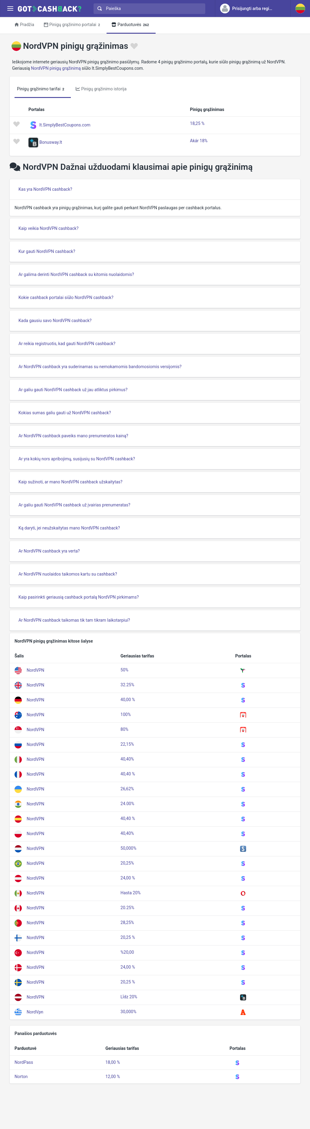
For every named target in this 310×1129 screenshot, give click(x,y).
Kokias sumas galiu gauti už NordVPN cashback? (64, 412)
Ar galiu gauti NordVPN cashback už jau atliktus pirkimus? (72, 389)
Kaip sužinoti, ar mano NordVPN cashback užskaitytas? (70, 481)
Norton (21, 1076)
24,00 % (127, 877)
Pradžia (24, 24)
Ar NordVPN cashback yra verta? (49, 551)
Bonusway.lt (50, 141)
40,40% (127, 759)
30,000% (128, 1011)
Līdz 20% (128, 996)
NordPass (24, 1062)
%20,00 (127, 952)
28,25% (127, 922)
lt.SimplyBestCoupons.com (64, 124)
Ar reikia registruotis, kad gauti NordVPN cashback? (66, 343)
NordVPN (35, 670)
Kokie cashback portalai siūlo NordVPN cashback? (66, 297)
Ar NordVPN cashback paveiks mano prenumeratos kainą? (73, 435)
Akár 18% (199, 140)
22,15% (127, 744)
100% (125, 714)
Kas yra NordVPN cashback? (45, 189)
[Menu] (10, 8)
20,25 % (127, 937)
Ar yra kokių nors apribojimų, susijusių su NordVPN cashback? (76, 458)
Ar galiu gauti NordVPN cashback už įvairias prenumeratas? (74, 504)
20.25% (127, 907)
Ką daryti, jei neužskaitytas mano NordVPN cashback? (69, 528)
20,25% (127, 863)
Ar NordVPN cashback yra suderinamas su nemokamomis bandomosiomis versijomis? (100, 366)
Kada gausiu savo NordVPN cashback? (54, 320)
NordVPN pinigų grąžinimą (56, 68)
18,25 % (197, 123)
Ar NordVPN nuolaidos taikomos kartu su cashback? (67, 574)
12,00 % (112, 1076)
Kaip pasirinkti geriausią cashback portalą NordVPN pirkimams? (78, 597)
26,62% (127, 788)
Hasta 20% (130, 892)
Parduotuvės (131, 25)
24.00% (127, 803)
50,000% (128, 848)
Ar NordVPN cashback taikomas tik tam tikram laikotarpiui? (74, 620)
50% (124, 669)
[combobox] (148, 9)
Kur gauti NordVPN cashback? (46, 251)
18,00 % (112, 1062)
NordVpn (35, 1012)
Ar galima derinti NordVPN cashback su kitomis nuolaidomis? (76, 274)
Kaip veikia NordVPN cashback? (48, 228)
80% (124, 729)
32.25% (127, 684)
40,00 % (127, 699)
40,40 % (127, 773)
